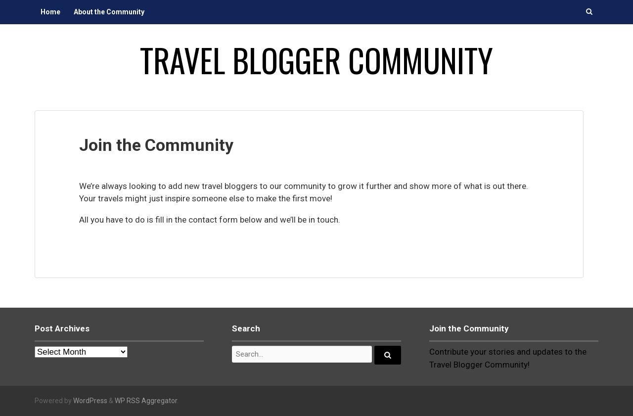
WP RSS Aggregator (146, 401)
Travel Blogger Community (316, 60)
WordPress (90, 401)
